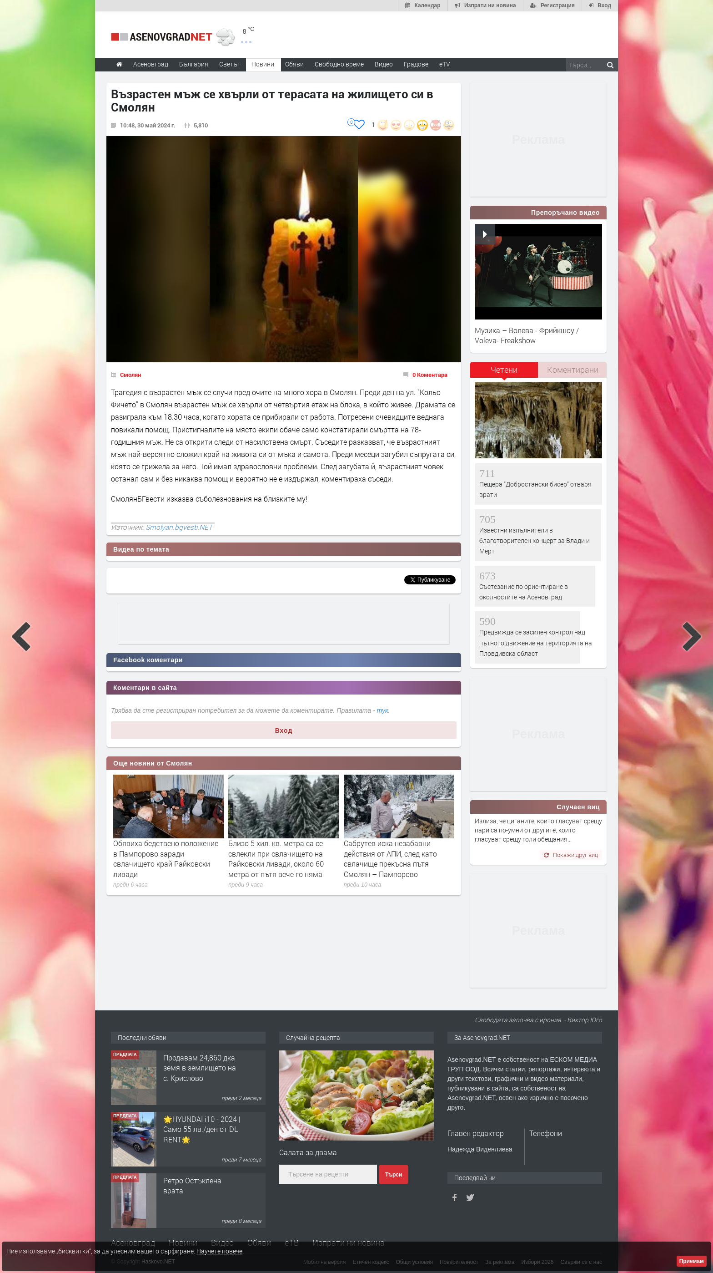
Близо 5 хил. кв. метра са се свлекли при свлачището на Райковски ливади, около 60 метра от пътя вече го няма (276, 858)
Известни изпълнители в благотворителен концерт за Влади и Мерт (534, 541)
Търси (393, 1175)
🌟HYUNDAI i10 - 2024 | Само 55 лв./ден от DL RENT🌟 (202, 1129)
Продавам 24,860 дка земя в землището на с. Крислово (199, 1068)
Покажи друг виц (571, 854)
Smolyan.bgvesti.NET (179, 527)
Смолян (130, 374)
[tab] (504, 373)
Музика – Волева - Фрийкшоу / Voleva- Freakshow (527, 335)
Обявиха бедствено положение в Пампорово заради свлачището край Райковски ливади (165, 858)
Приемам (691, 1261)
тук (382, 710)
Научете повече (219, 1251)
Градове (416, 64)
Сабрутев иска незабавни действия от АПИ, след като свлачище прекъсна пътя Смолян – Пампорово (390, 858)
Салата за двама (308, 1152)
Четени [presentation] (504, 369)
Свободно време (339, 64)
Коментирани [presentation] (572, 369)
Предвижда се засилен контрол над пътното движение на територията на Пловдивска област (535, 643)
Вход (284, 730)
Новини (262, 64)
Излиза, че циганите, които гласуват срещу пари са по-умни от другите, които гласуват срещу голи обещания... (538, 830)
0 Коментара (429, 374)
